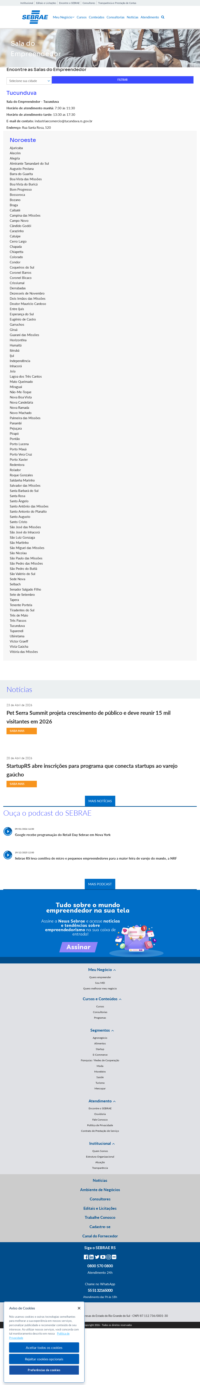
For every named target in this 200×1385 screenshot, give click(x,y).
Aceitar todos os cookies (44, 1347)
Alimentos (100, 1043)
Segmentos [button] (100, 1030)
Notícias (132, 17)
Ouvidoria (100, 1114)
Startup (100, 1049)
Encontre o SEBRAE (69, 3)
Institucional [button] (100, 1143)
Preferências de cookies (44, 1370)
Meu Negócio (64, 17)
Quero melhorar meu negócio (100, 988)
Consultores (89, 3)
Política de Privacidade (100, 1125)
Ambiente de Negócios (100, 1189)
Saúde (100, 1077)
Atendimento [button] (100, 1100)
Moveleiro (100, 1071)
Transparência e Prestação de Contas (117, 3)
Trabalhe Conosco (100, 1217)
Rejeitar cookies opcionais (44, 1359)
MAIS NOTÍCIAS (100, 801)
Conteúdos (96, 17)
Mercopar (100, 1088)
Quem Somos (100, 1151)
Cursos (82, 17)
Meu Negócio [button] (100, 969)
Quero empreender (100, 977)
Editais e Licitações (46, 3)
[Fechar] (79, 1308)
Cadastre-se (100, 1226)
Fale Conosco (100, 1119)
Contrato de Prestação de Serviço (100, 1130)
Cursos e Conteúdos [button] (100, 998)
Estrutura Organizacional (100, 1156)
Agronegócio (100, 1037)
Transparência (100, 1167)
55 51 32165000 (100, 1290)
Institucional (26, 3)
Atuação (100, 1162)
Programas (100, 1017)
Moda (100, 1066)
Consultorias (116, 17)
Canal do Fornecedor (100, 1236)
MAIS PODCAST (100, 884)
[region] (44, 1342)
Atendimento (150, 17)
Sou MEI (100, 982)
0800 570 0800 (100, 1265)
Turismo (100, 1082)
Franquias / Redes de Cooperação (100, 1060)
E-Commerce (100, 1054)
